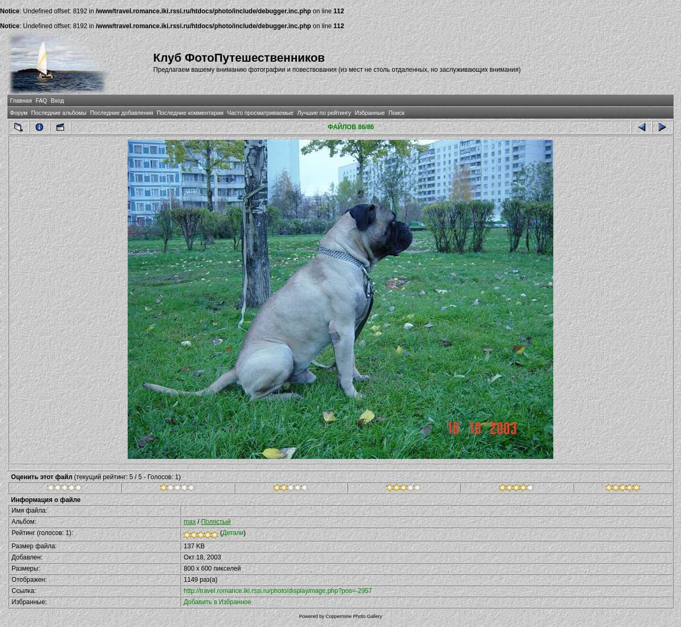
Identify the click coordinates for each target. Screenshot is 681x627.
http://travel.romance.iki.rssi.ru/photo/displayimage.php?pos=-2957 (278, 591)
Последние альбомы (59, 113)
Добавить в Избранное (217, 602)
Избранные (370, 113)
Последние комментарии (190, 113)
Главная (21, 100)
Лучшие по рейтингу (324, 113)
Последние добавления (121, 113)
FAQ (41, 100)
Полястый (215, 521)
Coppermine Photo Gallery (354, 616)
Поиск (396, 113)
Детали (233, 533)
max (190, 521)
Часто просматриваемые (260, 113)
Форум (19, 113)
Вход (57, 100)
